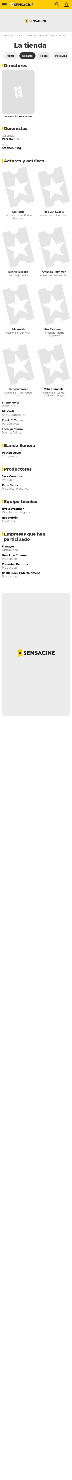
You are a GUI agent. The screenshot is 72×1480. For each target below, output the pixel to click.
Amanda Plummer (54, 271)
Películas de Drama (55, 35)
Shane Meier (10, 402)
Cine (17, 35)
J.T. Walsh (18, 329)
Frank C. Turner (12, 420)
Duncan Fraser (18, 388)
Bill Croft (8, 411)
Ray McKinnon (53, 329)
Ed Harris (18, 211)
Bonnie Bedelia (18, 271)
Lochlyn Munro (12, 429)
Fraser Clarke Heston (18, 116)
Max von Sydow (54, 211)
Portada (8, 35)
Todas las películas (32, 35)
